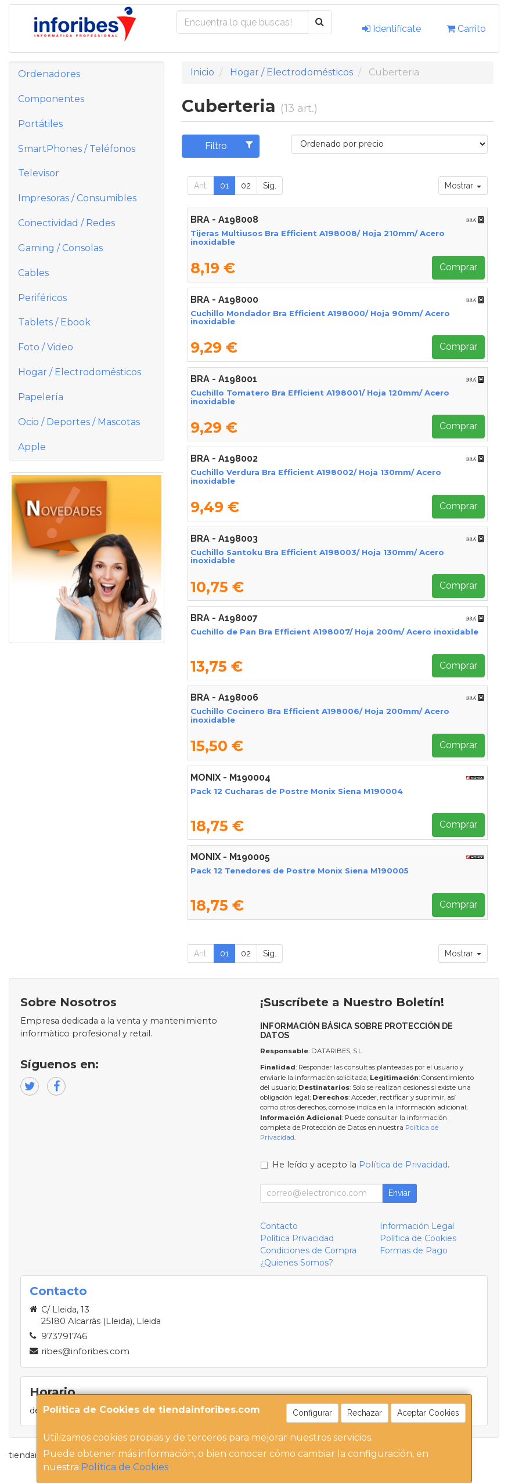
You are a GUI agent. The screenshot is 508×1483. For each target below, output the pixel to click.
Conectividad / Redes (66, 223)
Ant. (201, 185)
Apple (32, 446)
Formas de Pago (414, 1250)
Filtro (229, 145)
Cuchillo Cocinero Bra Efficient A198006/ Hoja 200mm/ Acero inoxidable (319, 715)
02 (246, 185)
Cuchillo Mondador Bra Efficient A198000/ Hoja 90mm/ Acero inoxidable (320, 318)
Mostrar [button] (463, 185)
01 (224, 185)
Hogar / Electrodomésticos (79, 372)
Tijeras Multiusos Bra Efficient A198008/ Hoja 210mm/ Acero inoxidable (317, 237)
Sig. (269, 185)
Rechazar (364, 1412)
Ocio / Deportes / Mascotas (79, 421)
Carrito (466, 28)
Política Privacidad (297, 1238)
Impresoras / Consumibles (77, 198)
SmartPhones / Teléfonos (76, 148)
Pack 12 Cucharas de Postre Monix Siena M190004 (296, 791)
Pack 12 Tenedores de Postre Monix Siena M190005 (299, 870)
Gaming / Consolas (60, 247)
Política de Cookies (124, 1467)
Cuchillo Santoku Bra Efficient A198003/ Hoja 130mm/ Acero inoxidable (317, 556)
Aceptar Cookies (428, 1412)
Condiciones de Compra (308, 1250)
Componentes (51, 98)
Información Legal (417, 1226)
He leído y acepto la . (360, 1164)
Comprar (458, 267)
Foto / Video (45, 347)
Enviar (399, 1193)
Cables (33, 272)
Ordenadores (49, 73)
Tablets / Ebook (54, 322)
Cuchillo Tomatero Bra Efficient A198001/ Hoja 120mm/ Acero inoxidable (319, 397)
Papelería (40, 397)
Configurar (312, 1412)
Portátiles (40, 123)
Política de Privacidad (403, 1164)
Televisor (38, 173)
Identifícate (391, 28)
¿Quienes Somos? (296, 1262)
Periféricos (42, 297)
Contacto (279, 1226)
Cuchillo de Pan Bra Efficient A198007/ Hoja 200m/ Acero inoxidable (334, 631)
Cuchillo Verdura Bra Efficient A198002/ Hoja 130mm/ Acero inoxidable (315, 476)
